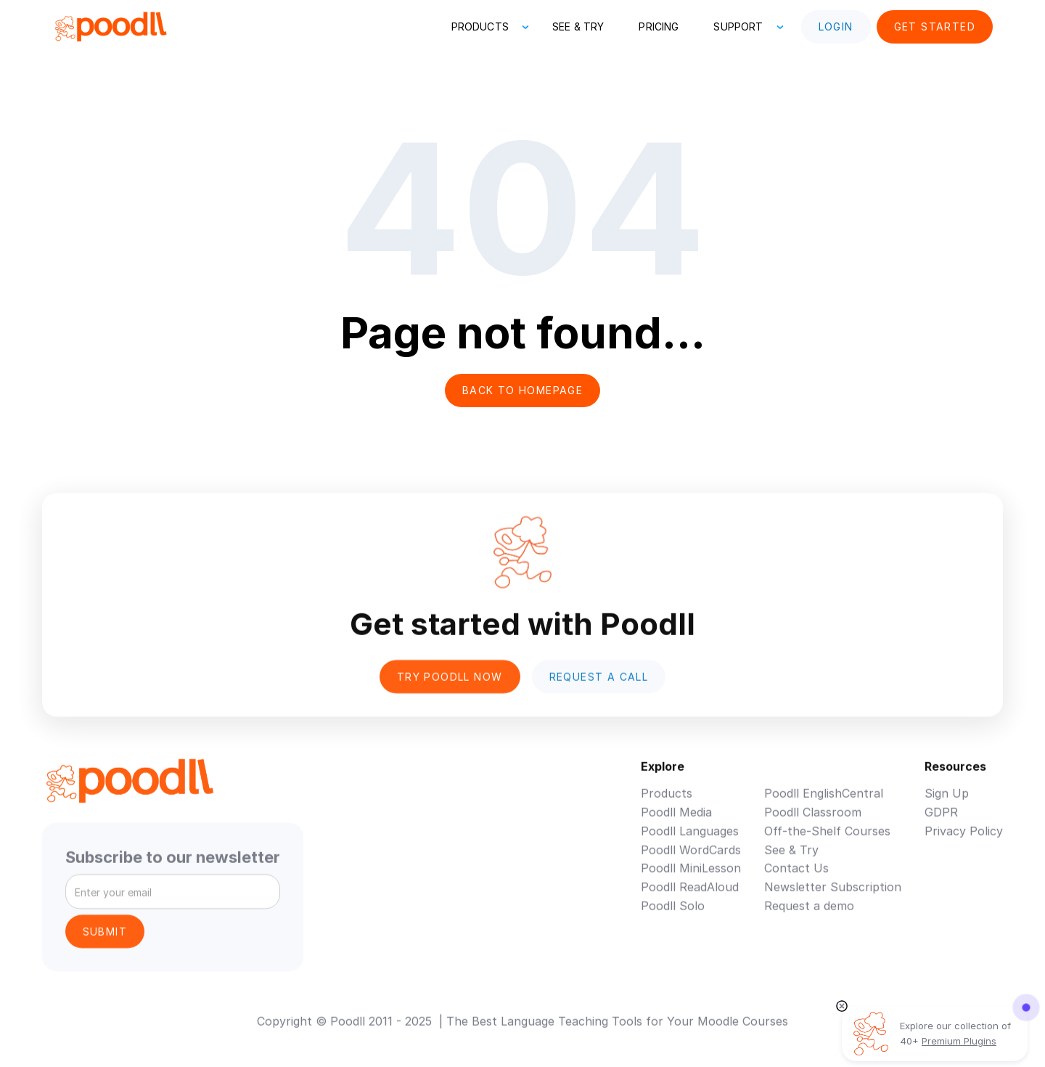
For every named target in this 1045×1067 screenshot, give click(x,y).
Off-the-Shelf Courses (827, 841)
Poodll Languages (690, 841)
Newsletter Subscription (832, 897)
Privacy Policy (964, 841)
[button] (484, 27)
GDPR (941, 822)
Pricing (659, 26)
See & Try (578, 26)
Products (666, 803)
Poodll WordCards (691, 859)
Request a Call (599, 686)
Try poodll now (450, 686)
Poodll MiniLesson (691, 878)
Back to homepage (522, 390)
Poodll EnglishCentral (823, 803)
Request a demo (809, 916)
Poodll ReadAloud (690, 897)
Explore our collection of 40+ (955, 1033)
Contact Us (796, 878)
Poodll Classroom (812, 822)
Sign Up (947, 803)
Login (836, 26)
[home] (110, 27)
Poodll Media (676, 822)
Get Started (934, 26)
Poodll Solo (673, 916)
